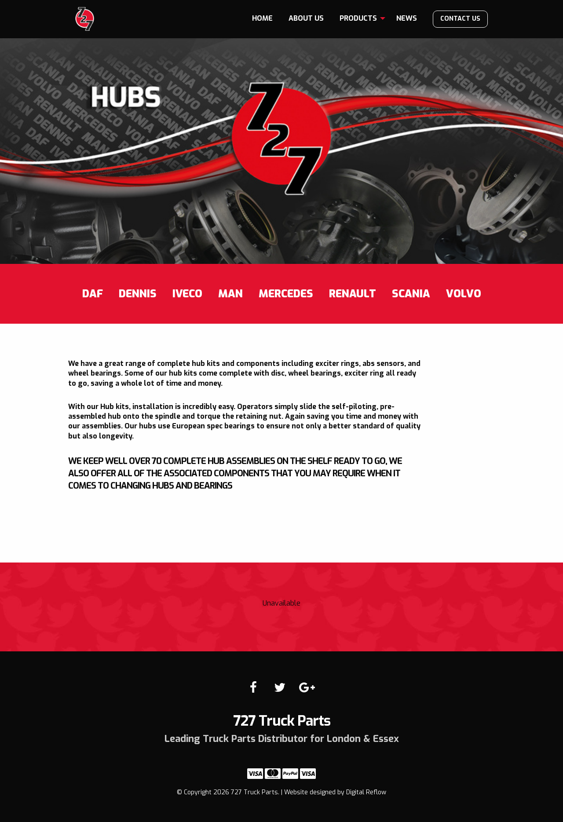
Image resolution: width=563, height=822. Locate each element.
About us (306, 18)
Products (358, 18)
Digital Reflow (366, 792)
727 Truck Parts (84, 19)
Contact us (460, 19)
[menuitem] (262, 18)
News (406, 18)
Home (262, 18)
